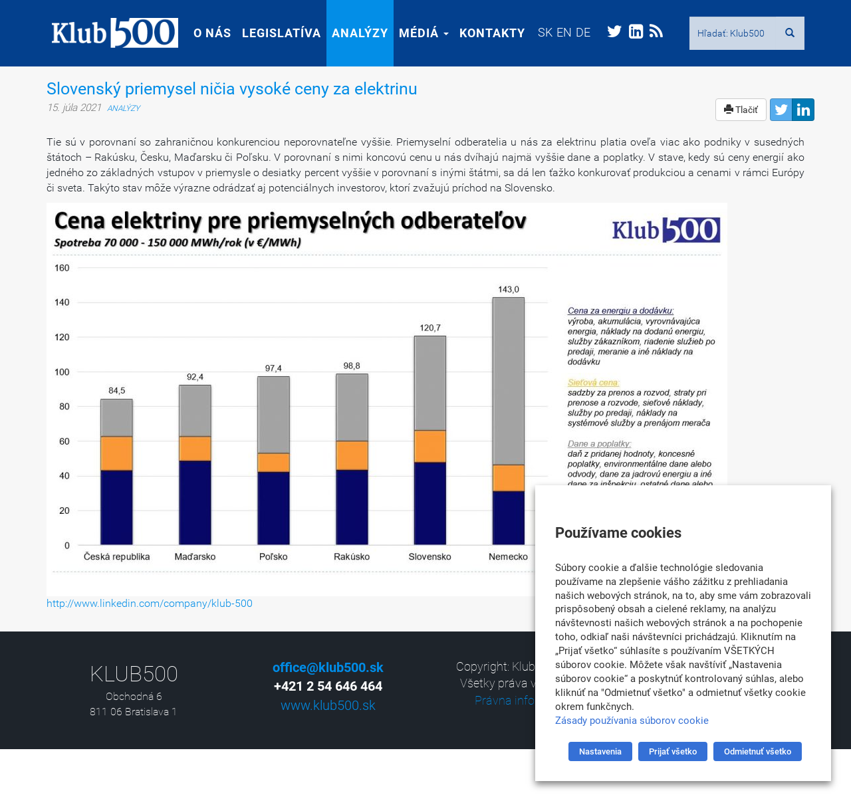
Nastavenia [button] (600, 751)
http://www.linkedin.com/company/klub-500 (150, 603)
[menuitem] (540, 32)
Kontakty (487, 33)
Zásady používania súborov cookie (632, 721)
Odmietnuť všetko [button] (757, 751)
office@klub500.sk (328, 667)
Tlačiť (741, 109)
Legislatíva (276, 33)
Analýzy (354, 33)
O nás (207, 33)
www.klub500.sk (328, 705)
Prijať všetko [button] (673, 751)
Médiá (418, 33)
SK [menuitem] (540, 32)
